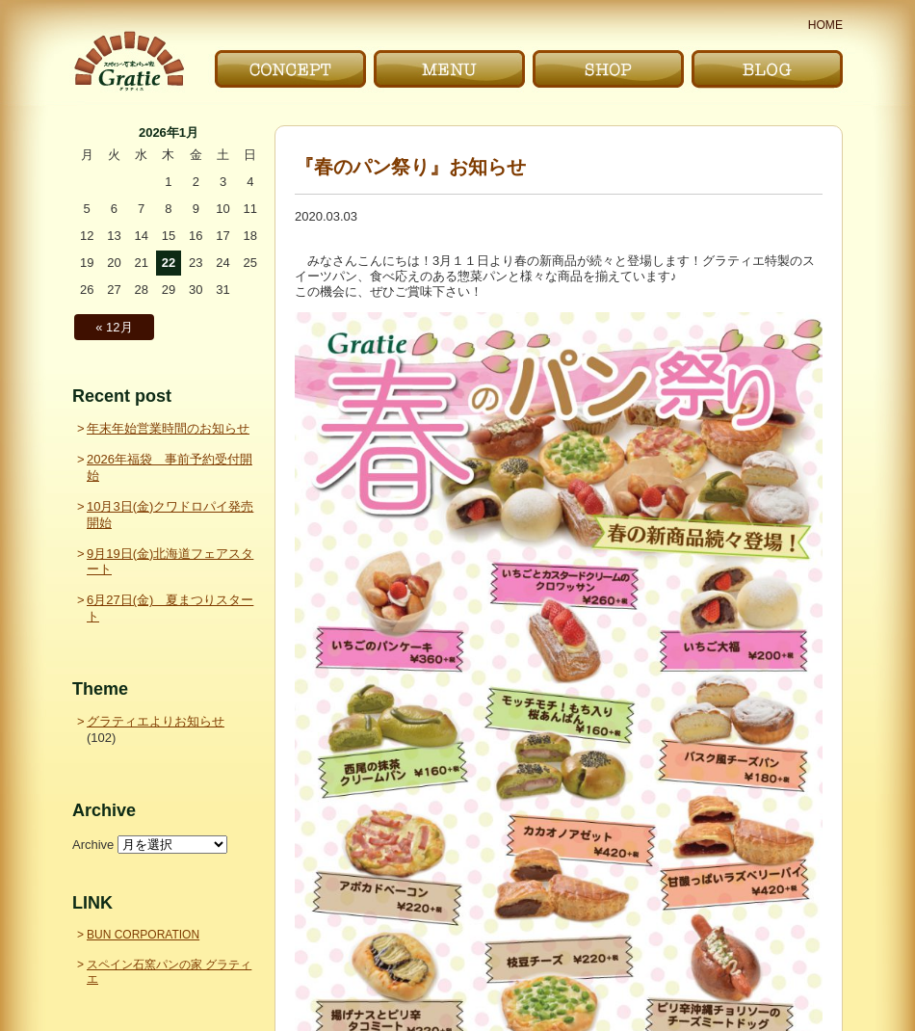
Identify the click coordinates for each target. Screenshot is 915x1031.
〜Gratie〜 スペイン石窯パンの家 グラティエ (128, 61)
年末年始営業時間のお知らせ (168, 428)
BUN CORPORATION (143, 934)
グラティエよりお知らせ (155, 721)
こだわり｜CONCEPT (290, 69)
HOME (825, 25)
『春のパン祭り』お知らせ (410, 166)
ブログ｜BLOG (767, 69)
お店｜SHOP (608, 69)
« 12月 (113, 327)
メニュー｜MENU (449, 69)
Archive (93, 844)
